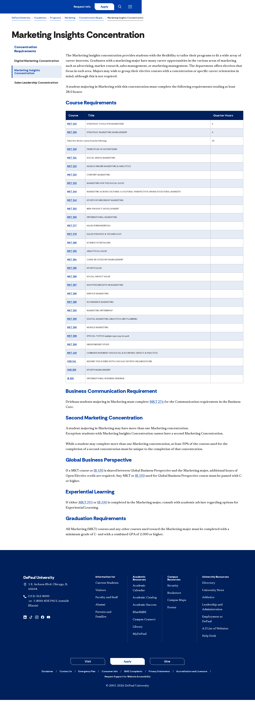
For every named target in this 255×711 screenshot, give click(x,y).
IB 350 (70, 379)
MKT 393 (72, 311)
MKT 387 (72, 286)
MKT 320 (72, 150)
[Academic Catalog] (145, 608)
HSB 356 (71, 370)
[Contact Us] (66, 682)
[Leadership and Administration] (215, 618)
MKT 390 (72, 294)
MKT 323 (72, 175)
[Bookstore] (179, 604)
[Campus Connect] (145, 630)
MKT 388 (72, 303)
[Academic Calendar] (145, 599)
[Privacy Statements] (159, 682)
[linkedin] (25, 628)
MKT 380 (72, 243)
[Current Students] (108, 594)
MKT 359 (72, 133)
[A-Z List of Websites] (215, 640)
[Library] (145, 638)
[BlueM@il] (145, 623)
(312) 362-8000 (38, 607)
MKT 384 (72, 260)
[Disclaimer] (47, 682)
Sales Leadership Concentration (36, 84)
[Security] (179, 597)
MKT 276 (156, 403)
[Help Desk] (215, 647)
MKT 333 (72, 184)
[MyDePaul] (145, 645)
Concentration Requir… (91, 18)
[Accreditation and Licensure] (191, 682)
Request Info (189, 7)
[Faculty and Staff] (108, 608)
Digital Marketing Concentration (36, 62)
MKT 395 (72, 320)
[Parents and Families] (108, 625)
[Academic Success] (145, 616)
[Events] (179, 618)
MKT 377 (72, 226)
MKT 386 (72, 277)
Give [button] (167, 672)
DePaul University (21, 18)
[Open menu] (240, 7)
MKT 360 (72, 218)
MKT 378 (72, 235)
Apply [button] (127, 672)
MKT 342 (72, 201)
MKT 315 (72, 124)
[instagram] (36, 628)
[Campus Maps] (179, 611)
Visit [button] (88, 672)
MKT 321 (72, 158)
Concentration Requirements (25, 50)
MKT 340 (72, 192)
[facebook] (42, 628)
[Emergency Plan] (86, 682)
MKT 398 (72, 337)
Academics (40, 18)
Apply (213, 7)
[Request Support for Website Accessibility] (127, 687)
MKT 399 (72, 345)
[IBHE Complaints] (133, 682)
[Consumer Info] (110, 682)
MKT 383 (72, 252)
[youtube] (48, 628)
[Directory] (215, 594)
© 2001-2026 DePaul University (127, 696)
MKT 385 (72, 269)
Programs (55, 18)
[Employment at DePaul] (215, 630)
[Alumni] (108, 616)
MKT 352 (72, 209)
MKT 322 (72, 167)
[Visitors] (108, 601)
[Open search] (230, 7)
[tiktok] (31, 628)
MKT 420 (72, 353)
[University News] (215, 601)
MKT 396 (72, 328)
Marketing (70, 18)
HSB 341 (71, 362)
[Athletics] (215, 608)
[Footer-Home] (127, 571)
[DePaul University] (37, 7)
